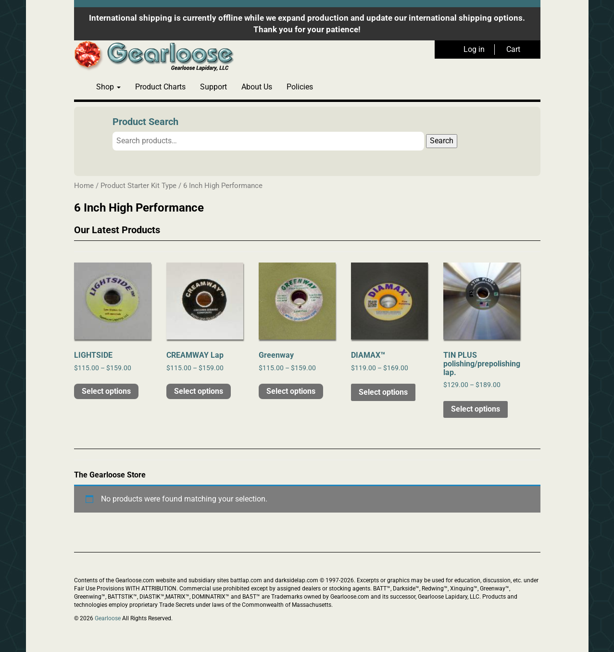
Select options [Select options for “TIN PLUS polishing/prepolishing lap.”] (475, 409)
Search (441, 140)
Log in (474, 49)
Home (84, 185)
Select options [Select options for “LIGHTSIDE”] (106, 391)
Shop (108, 86)
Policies (300, 86)
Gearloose (108, 618)
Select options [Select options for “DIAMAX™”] (383, 392)
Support (213, 86)
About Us (256, 86)
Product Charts (160, 86)
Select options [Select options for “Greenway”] (290, 391)
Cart (513, 49)
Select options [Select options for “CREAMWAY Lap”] (198, 391)
